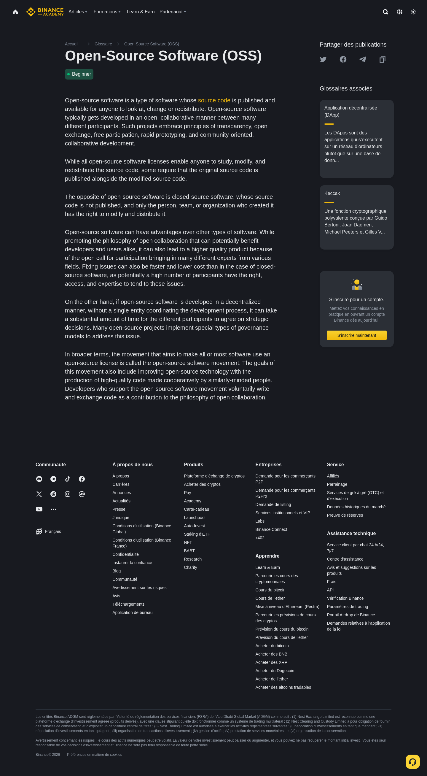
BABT (189, 550)
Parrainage (337, 484)
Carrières (121, 484)
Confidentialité (125, 554)
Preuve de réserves (345, 515)
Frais (331, 581)
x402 (260, 537)
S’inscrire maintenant (356, 335)
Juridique (120, 517)
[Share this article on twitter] (323, 59)
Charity (190, 567)
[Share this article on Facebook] (343, 59)
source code (214, 100)
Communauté (124, 579)
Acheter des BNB (271, 654)
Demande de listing (273, 504)
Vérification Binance (345, 598)
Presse (118, 509)
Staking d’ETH (197, 534)
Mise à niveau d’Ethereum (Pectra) (288, 606)
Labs (260, 521)
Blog (116, 571)
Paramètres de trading (347, 606)
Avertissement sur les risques (139, 587)
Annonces (121, 492)
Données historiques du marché (356, 506)
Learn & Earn (268, 567)
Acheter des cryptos (202, 484)
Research (193, 559)
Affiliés (333, 476)
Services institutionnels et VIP (283, 512)
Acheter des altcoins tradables (283, 687)
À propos (120, 476)
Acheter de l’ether (272, 679)
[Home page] (45, 12)
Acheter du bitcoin (272, 645)
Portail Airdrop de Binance (351, 614)
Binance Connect (271, 529)
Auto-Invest (194, 525)
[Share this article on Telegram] (362, 59)
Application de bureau (132, 612)
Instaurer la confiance (132, 562)
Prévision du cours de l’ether (282, 637)
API (330, 590)
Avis (116, 595)
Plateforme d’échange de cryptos (214, 476)
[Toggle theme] (413, 12)
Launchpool (194, 517)
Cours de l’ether (270, 598)
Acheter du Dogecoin (275, 670)
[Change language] (400, 12)
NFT (188, 542)
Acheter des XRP (271, 662)
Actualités (121, 501)
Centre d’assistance (345, 559)
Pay (187, 492)
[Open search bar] (383, 12)
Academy (192, 501)
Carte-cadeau (196, 509)
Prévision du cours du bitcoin (282, 629)
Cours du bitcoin (271, 590)
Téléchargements (128, 604)
